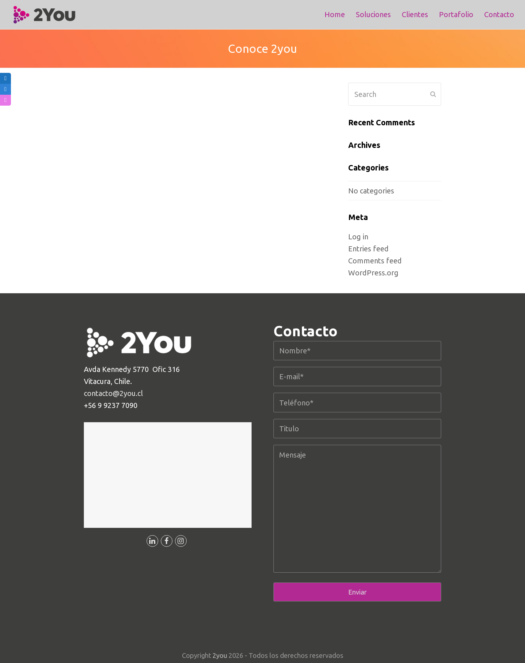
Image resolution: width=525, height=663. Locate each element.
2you (220, 655)
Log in (358, 236)
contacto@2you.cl (113, 393)
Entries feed (368, 248)
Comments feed (375, 260)
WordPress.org (373, 272)
